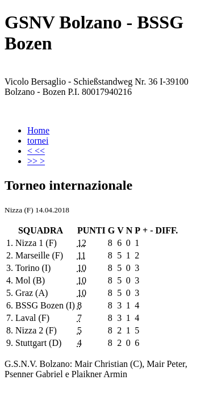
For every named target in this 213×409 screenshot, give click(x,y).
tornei (37, 140)
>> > (36, 161)
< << (36, 151)
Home (38, 130)
